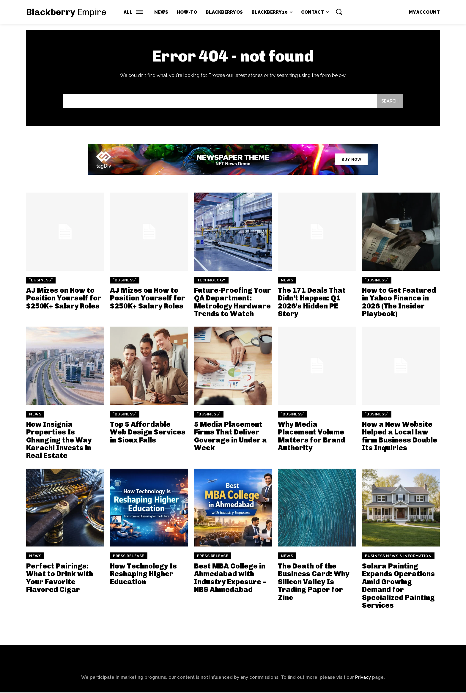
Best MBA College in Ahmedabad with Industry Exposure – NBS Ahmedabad (230, 578)
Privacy (363, 678)
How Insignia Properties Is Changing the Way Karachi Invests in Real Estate (59, 440)
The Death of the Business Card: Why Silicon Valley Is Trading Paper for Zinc (313, 582)
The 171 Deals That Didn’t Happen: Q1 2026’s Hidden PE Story (312, 302)
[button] (338, 11)
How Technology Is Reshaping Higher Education (143, 574)
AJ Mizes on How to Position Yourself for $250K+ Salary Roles (63, 298)
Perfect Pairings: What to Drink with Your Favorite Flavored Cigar (59, 578)
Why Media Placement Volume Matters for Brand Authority (311, 436)
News (287, 280)
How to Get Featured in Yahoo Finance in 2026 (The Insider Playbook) (399, 302)
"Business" (41, 280)
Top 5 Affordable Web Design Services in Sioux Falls (147, 432)
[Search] (389, 101)
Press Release (128, 556)
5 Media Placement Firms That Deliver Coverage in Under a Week (230, 436)
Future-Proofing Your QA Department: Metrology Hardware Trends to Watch (232, 302)
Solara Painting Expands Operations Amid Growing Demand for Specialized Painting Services (398, 586)
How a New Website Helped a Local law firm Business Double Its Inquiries (399, 436)
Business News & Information (398, 556)
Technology (211, 280)
